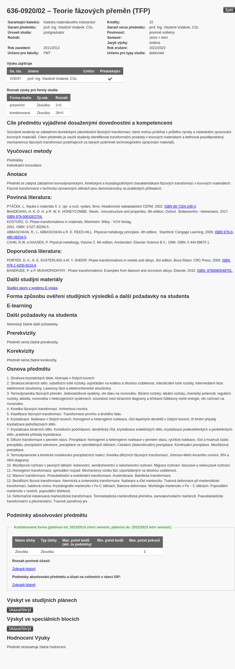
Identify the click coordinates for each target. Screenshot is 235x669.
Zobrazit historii (23, 569)
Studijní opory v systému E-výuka (32, 288)
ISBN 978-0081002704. (24, 217)
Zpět (229, 10)
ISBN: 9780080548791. (215, 271)
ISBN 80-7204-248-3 (180, 206)
